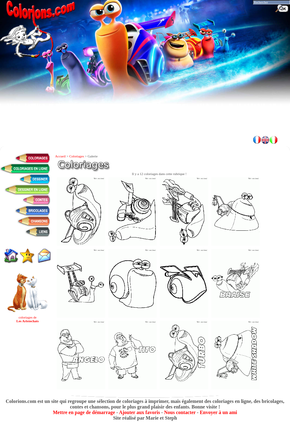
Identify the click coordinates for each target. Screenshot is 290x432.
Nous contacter (180, 412)
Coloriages (76, 156)
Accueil (60, 156)
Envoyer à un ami (218, 412)
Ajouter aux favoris (139, 412)
